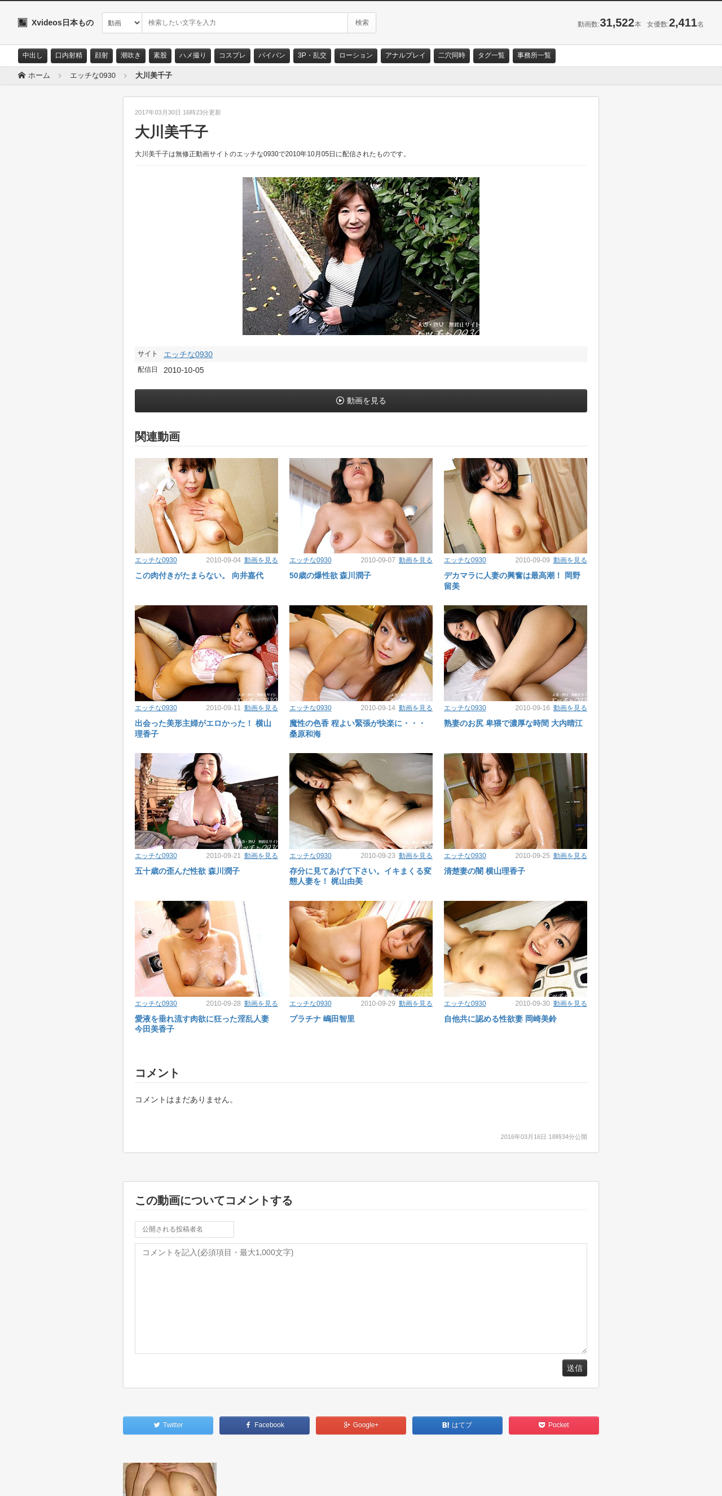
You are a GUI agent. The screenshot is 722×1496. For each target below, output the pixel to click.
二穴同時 (451, 55)
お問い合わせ (47, 1477)
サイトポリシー (102, 1477)
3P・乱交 (312, 55)
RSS (145, 1477)
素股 (160, 55)
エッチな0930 (188, 354)
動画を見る (366, 400)
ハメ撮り (192, 55)
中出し (33, 55)
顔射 (101, 55)
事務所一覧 (534, 55)
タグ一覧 (491, 55)
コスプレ (232, 55)
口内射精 (68, 55)
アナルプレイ (405, 55)
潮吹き (131, 55)
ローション (356, 55)
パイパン (271, 55)
